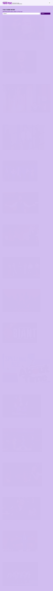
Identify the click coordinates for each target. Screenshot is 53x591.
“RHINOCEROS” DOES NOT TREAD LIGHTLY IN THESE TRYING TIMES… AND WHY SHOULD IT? (38, 58)
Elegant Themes (10, 589)
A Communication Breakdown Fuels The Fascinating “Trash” (13, 466)
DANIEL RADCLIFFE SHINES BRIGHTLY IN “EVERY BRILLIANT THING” (38, 436)
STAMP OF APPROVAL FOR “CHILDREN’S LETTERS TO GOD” (12, 87)
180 (47, 505)
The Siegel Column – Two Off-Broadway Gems (13, 168)
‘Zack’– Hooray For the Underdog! (36, 325)
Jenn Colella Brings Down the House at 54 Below (38, 84)
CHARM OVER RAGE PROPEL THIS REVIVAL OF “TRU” (13, 223)
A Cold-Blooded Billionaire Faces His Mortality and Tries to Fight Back (13, 141)
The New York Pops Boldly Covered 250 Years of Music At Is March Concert (13, 196)
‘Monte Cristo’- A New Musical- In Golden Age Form (38, 271)
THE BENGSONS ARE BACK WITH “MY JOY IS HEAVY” (13, 304)
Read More (6, 39)
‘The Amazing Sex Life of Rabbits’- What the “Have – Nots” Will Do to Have (38, 409)
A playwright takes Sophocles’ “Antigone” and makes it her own (13, 359)
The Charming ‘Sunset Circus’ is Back (37, 243)
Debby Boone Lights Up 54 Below (11, 493)
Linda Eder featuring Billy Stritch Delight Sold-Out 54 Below (14, 114)
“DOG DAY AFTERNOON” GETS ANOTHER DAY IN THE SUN (14, 59)
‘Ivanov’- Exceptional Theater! (36, 297)
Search (43, 12)
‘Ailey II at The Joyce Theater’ (11, 251)
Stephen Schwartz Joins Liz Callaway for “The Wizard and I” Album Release (38, 189)
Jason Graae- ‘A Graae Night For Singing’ (38, 31)
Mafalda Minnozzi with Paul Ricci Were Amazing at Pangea (13, 439)
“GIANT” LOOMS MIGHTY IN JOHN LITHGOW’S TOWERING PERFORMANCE (38, 136)
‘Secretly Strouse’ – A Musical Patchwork (35, 461)
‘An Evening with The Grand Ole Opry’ (37, 109)
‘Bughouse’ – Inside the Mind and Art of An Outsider (38, 488)
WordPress (19, 589)
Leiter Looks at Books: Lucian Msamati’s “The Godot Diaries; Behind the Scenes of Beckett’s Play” (38, 379)
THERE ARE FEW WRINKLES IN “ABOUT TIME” (13, 386)
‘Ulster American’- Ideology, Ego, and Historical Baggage (37, 352)
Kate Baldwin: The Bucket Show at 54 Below (13, 330)
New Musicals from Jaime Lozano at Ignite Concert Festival (14, 277)
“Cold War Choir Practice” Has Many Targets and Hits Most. (37, 162)
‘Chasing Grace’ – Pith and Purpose (12, 412)
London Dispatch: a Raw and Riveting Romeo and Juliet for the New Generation (13, 31)
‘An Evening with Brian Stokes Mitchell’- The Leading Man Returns (38, 216)
